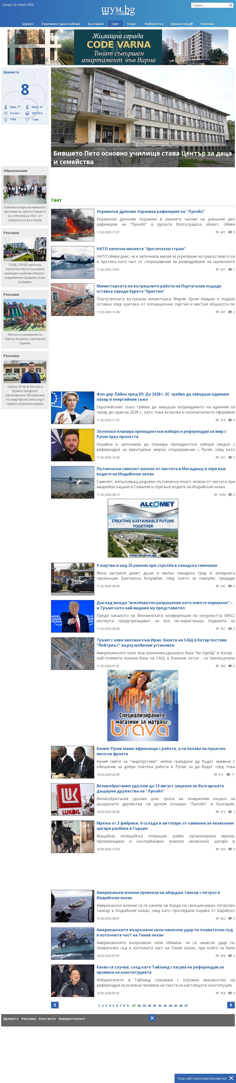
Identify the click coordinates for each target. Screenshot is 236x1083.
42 (159, 1005)
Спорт (132, 24)
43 (165, 1005)
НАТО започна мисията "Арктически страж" (141, 248)
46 (180, 1005)
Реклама (29, 1018)
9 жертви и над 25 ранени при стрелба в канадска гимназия (157, 565)
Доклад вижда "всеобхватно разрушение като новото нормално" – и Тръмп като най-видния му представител (165, 605)
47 (186, 1005)
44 (170, 1005)
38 (139, 1005)
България (96, 24)
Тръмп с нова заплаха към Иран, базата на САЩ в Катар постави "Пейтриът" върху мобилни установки (162, 642)
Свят (115, 24)
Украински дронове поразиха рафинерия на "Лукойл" (151, 211)
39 (144, 1005)
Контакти (47, 1018)
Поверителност (72, 1018)
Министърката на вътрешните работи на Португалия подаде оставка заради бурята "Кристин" (159, 288)
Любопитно (153, 24)
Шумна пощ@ (182, 24)
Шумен (28, 24)
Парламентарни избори (61, 24)
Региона (207, 24)
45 (175, 1005)
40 (149, 1005)
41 (154, 1005)
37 (133, 1005)
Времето (11, 1018)
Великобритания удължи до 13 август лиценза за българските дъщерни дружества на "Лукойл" (160, 788)
